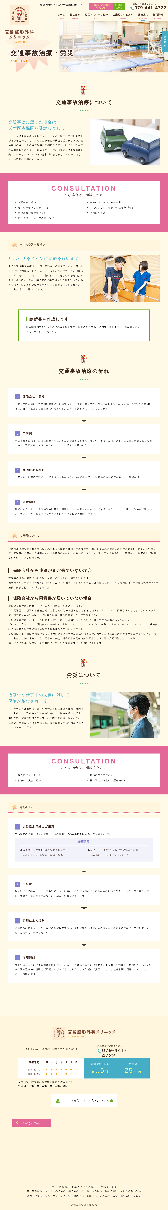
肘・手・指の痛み (55, 1191)
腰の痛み (73, 1191)
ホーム (53, 1186)
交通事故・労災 (109, 1195)
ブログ (137, 1195)
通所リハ (79, 1195)
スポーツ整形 (35, 1195)
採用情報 (125, 1195)
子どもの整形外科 (130, 1191)
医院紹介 (64, 1186)
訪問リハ (92, 1195)
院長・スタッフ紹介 (84, 1186)
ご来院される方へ (108, 1186)
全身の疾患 (111, 1191)
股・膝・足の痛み (91, 1191)
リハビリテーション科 (58, 1195)
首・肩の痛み (35, 1191)
